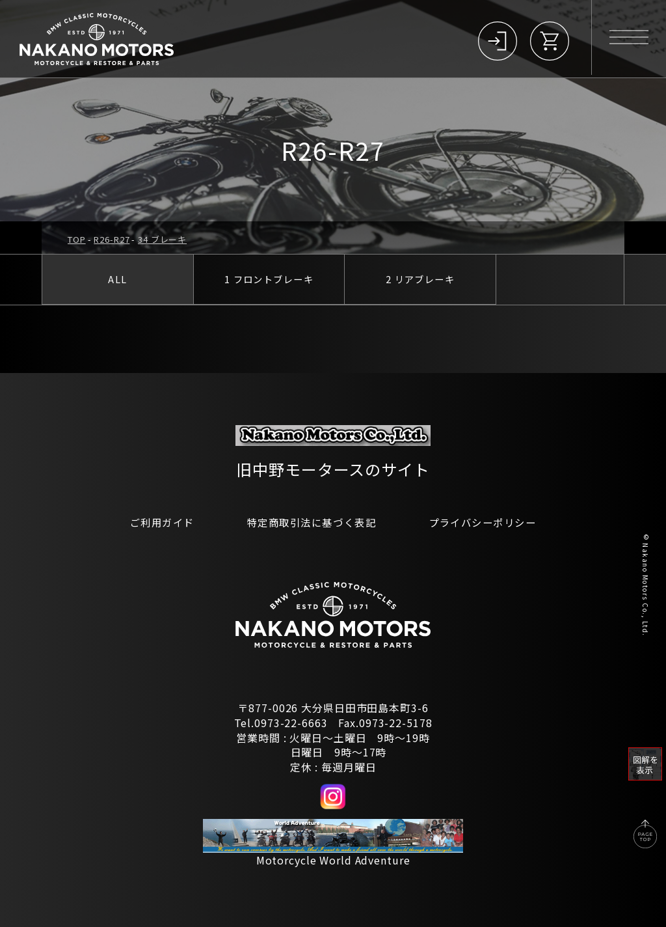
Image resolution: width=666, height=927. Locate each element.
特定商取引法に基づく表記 (310, 522)
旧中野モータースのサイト (333, 468)
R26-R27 (111, 239)
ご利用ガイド (154, 522)
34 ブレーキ (162, 239)
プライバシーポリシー (488, 522)
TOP (77, 239)
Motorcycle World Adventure (333, 860)
